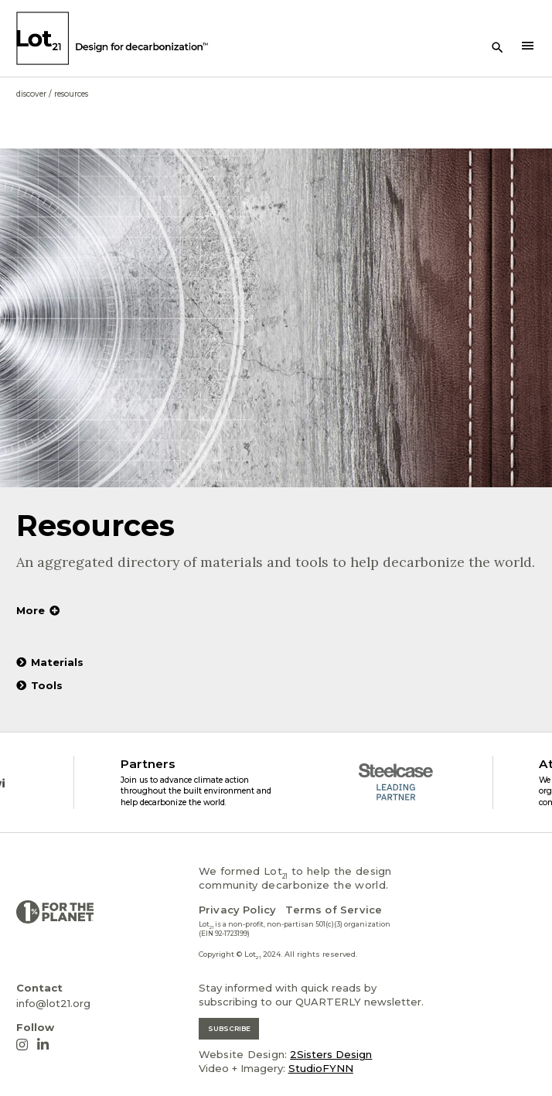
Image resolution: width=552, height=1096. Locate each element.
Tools (39, 685)
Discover (31, 94)
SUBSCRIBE (229, 1028)
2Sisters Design (331, 1054)
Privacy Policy (238, 909)
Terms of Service (333, 909)
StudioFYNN (320, 1068)
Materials (49, 662)
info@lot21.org (53, 1003)
